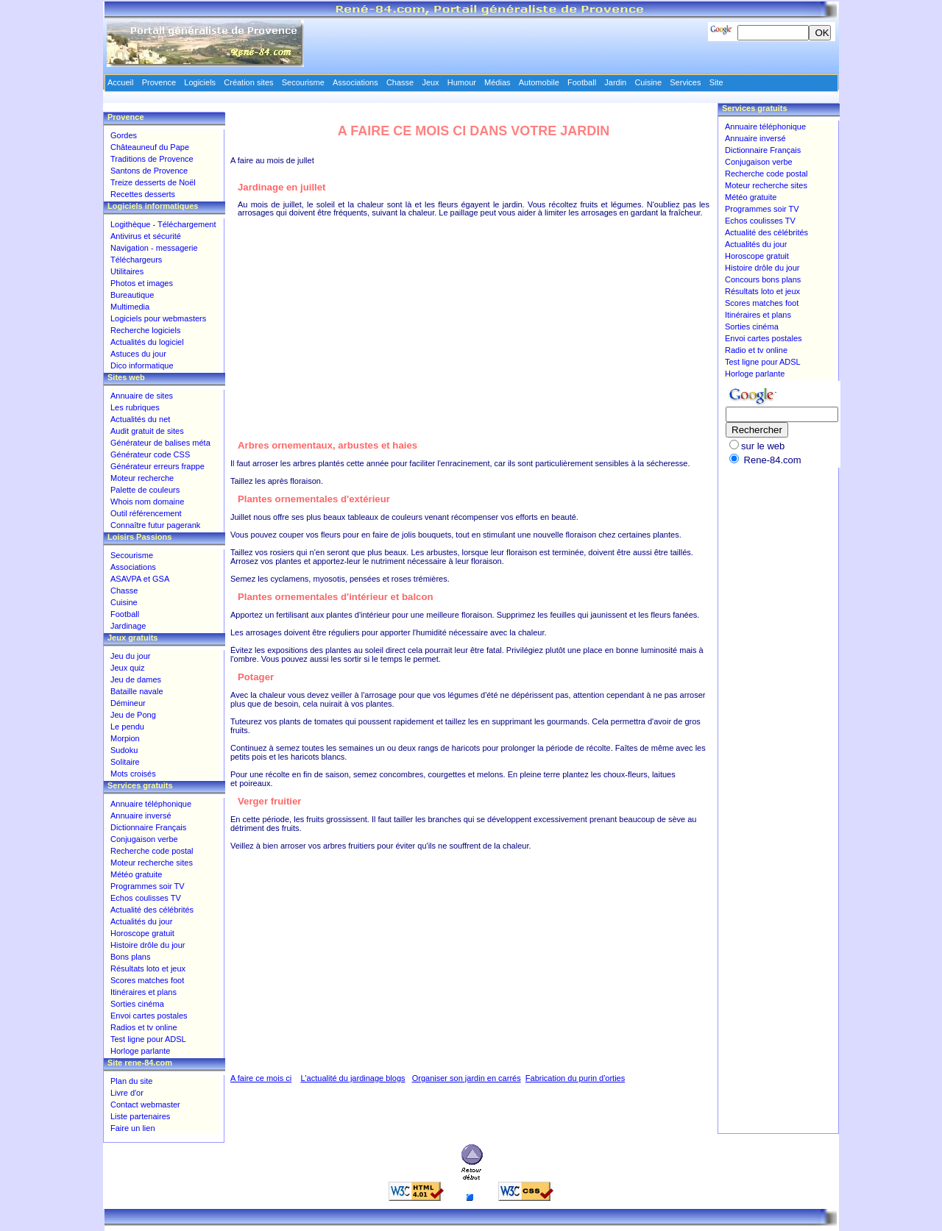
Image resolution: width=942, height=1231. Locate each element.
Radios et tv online (143, 1027)
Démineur (128, 703)
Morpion (125, 738)
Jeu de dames (135, 679)
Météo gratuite (136, 874)
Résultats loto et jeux (147, 968)
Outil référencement (146, 513)
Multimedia (129, 306)
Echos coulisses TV (145, 897)
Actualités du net (140, 419)
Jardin (615, 82)
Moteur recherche (142, 478)
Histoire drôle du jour (147, 945)
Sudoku (124, 750)
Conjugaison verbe (144, 839)
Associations (133, 567)
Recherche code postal (152, 850)
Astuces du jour (138, 353)
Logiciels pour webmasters (158, 318)
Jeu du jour (130, 656)
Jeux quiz (127, 667)
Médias (497, 82)
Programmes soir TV (147, 886)
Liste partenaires (140, 1116)
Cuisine (124, 602)
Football (124, 614)
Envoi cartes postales (149, 1015)
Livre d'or (127, 1092)
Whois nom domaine (147, 501)
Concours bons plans (763, 279)
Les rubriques (135, 407)
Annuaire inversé (140, 815)
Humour (461, 82)
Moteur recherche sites (151, 862)
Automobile (539, 82)
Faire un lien (132, 1128)
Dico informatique (142, 365)
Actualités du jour (141, 921)
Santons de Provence (149, 170)
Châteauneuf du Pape (149, 147)
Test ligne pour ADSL (148, 1039)
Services (685, 82)
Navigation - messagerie (154, 247)
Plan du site (131, 1081)
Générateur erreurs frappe (157, 466)
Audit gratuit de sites (147, 431)
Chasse (124, 590)
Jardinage (128, 625)
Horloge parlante (140, 1050)
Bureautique (132, 294)
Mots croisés (133, 773)
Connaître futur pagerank (155, 525)
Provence (159, 82)
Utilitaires (127, 271)
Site (716, 82)
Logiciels (200, 82)
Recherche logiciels (145, 330)
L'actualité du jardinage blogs (352, 1078)
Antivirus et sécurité (145, 236)
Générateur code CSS (150, 454)
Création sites (248, 82)
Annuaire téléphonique (150, 803)
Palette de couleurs (145, 489)
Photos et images (141, 283)
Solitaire (125, 761)
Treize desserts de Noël (153, 182)
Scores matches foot (147, 980)
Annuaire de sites (141, 395)
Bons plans (130, 956)
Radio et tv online (756, 350)
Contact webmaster (145, 1104)
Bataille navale (136, 691)
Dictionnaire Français (148, 827)
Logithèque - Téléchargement (163, 224)
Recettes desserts (142, 194)
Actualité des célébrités (152, 909)
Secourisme (131, 555)
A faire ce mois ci (260, 1078)
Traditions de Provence (152, 158)
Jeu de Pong (133, 714)
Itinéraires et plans (143, 992)
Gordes (123, 135)
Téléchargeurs (136, 259)
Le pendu (127, 726)
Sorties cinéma (137, 1003)
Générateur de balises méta (160, 442)
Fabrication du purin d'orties (575, 1078)
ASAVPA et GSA (139, 578)
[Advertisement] (474, 320)
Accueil (120, 82)
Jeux (430, 82)
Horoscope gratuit (142, 933)
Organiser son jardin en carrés (466, 1078)
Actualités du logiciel (147, 342)
